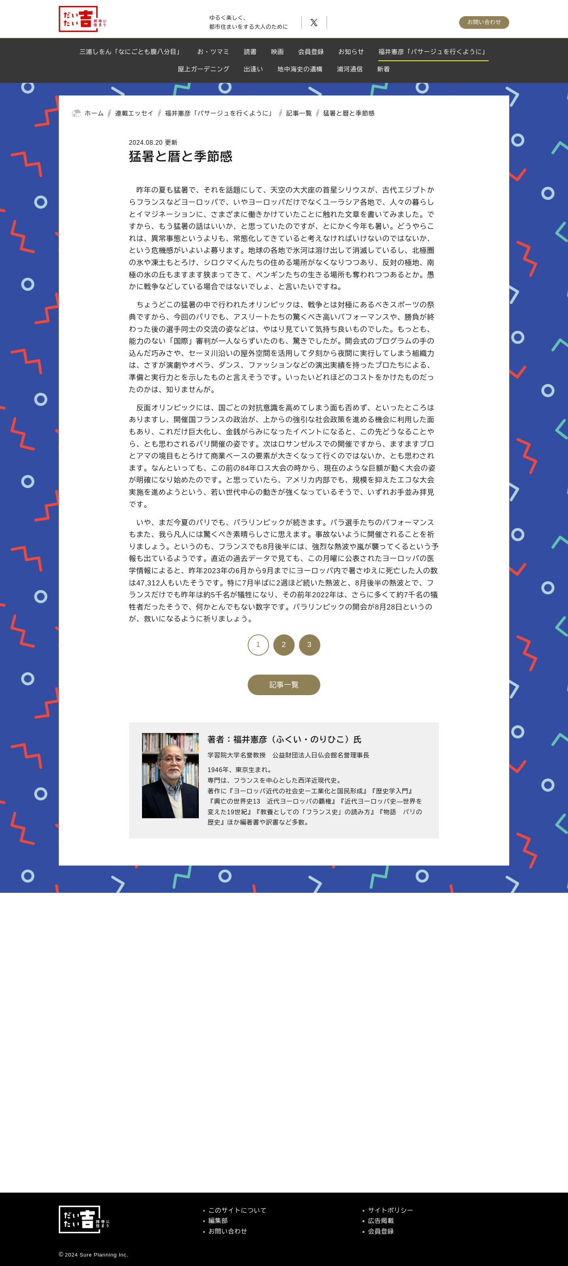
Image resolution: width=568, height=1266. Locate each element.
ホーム (94, 113)
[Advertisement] (284, 1067)
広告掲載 (381, 1220)
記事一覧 (299, 113)
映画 (277, 52)
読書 (250, 52)
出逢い (253, 69)
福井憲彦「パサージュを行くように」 (433, 52)
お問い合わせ (484, 25)
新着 (383, 69)
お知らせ (351, 52)
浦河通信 (350, 69)
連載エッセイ (134, 113)
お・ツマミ (213, 52)
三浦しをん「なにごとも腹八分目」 (131, 52)
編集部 (218, 1220)
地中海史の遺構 (300, 69)
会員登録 (311, 52)
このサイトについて (238, 1210)
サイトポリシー (390, 1210)
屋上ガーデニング (204, 69)
